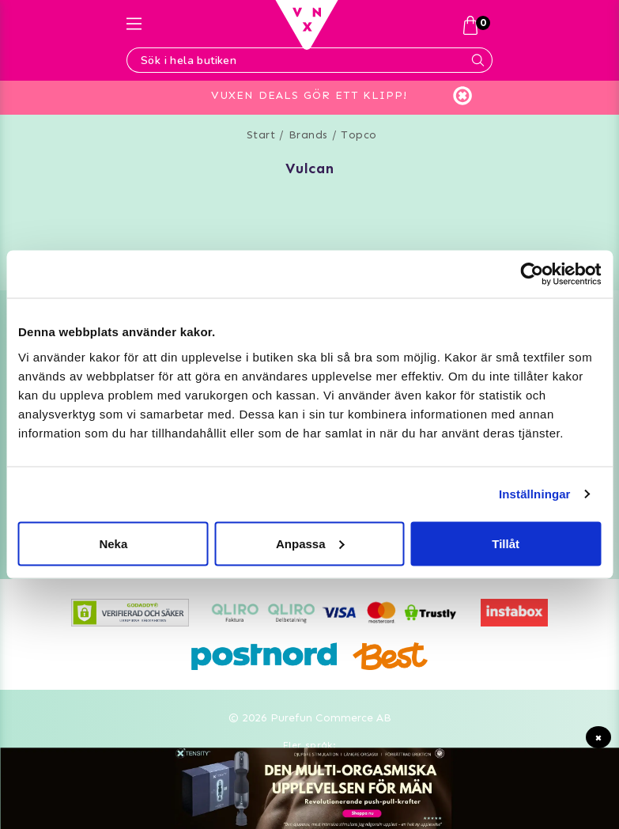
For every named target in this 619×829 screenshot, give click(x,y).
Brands (308, 135)
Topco (359, 135)
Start (261, 135)
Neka (113, 543)
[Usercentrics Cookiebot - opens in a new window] (531, 274)
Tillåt (505, 543)
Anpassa (310, 543)
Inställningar (534, 494)
